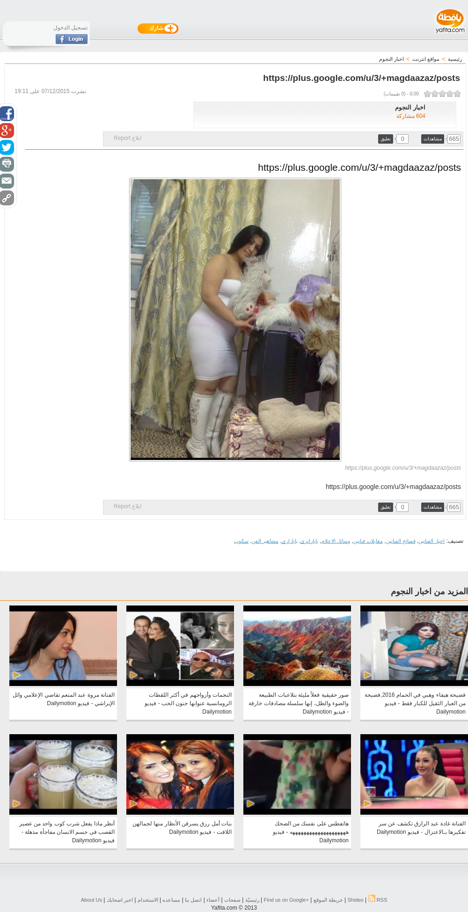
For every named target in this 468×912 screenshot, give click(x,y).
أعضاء (212, 900)
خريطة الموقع (328, 900)
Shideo (355, 900)
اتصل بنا (193, 900)
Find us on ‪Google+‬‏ (286, 900)
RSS (378, 900)
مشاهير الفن (265, 541)
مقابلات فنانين (368, 541)
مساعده (171, 900)
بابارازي (290, 541)
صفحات (232, 900)
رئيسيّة (252, 900)
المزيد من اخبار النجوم (429, 591)
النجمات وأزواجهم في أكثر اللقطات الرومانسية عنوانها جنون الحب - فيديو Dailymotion (188, 703)
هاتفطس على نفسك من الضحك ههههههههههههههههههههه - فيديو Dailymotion (311, 832)
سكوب (241, 541)
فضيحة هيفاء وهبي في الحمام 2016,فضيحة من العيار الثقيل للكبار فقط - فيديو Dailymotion (415, 703)
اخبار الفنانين (431, 541)
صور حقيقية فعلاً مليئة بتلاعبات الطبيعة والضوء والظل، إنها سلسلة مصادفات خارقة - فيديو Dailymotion (299, 703)
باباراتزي (309, 541)
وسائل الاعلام (336, 541)
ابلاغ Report (127, 138)
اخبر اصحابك (120, 900)
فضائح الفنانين (401, 541)
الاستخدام (148, 900)
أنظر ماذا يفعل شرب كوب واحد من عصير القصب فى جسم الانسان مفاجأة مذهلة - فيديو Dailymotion (67, 832)
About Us (91, 900)
